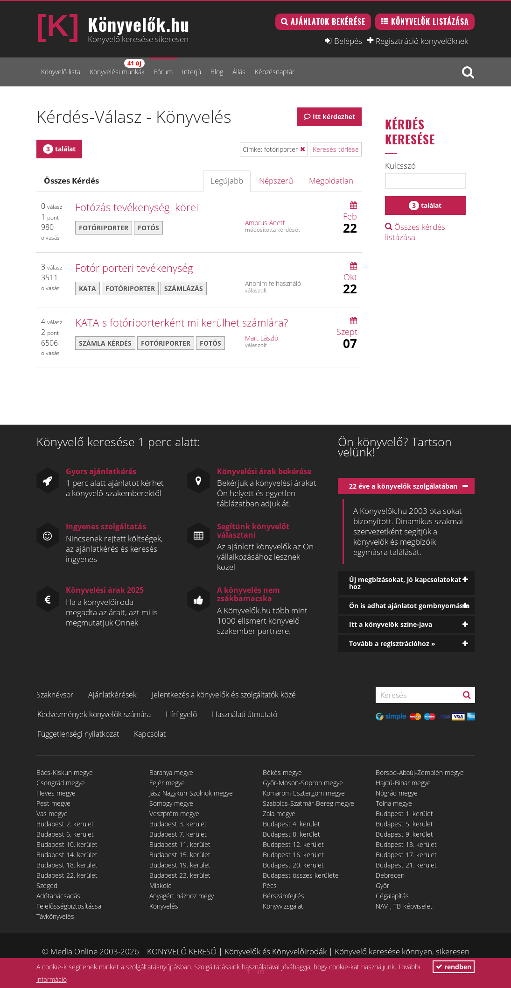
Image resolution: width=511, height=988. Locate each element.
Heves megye (56, 793)
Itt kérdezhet (334, 116)
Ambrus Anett (265, 222)
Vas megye (52, 813)
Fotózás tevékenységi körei (136, 207)
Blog (216, 71)
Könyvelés (163, 906)
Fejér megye (167, 782)
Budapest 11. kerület (179, 844)
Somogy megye (171, 803)
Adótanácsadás (58, 895)
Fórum (163, 71)
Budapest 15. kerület (179, 854)
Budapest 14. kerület (67, 854)
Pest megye (53, 803)
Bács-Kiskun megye (64, 772)
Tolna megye (394, 803)
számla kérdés (105, 343)
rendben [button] (453, 966)
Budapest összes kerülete (301, 875)
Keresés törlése (336, 149)
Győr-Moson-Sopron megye (303, 782)
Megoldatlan (331, 180)
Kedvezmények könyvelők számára (94, 714)
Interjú (191, 71)
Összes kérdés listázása (415, 231)
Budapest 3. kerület (178, 823)
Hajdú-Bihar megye (403, 782)
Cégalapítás (392, 895)
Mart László (261, 338)
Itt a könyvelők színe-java (390, 624)
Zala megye (279, 813)
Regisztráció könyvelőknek (422, 40)
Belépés (348, 40)
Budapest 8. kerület (291, 834)
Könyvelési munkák (117, 67)
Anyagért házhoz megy (181, 895)
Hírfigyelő (181, 714)
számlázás (183, 288)
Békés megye (282, 772)
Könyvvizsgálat (283, 906)
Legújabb (226, 180)
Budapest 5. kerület (404, 823)
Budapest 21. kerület (406, 864)
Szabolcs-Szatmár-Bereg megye (308, 803)
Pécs (270, 885)
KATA (87, 288)
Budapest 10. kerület (67, 844)
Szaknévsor (54, 694)
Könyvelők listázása (430, 21)
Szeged (46, 885)
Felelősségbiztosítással (69, 906)
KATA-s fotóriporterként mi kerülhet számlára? (181, 322)
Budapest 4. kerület (291, 823)
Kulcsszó (400, 166)
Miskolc (160, 885)
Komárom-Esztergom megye (304, 793)
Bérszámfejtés (283, 895)
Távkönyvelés (55, 916)
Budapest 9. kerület (404, 834)
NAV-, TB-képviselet (404, 906)
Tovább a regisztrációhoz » (392, 643)
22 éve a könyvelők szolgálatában (403, 486)
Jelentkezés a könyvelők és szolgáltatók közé (224, 694)
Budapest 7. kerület (178, 834)
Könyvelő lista (60, 71)
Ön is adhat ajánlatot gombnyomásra (409, 605)
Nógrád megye (397, 793)
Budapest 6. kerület (65, 834)
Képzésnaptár (274, 71)
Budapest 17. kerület (406, 854)
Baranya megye (171, 772)
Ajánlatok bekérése (328, 21)
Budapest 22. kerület (67, 875)
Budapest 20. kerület (293, 864)
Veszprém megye (174, 813)
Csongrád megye (60, 782)
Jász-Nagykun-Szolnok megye (191, 793)
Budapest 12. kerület (293, 844)
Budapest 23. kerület (179, 875)
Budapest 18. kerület (67, 864)
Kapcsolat (150, 734)
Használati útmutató (244, 714)
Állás (238, 71)
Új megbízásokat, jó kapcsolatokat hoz (405, 583)
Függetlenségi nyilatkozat (78, 734)
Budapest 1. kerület (404, 813)
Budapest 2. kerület (65, 823)
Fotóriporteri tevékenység (134, 268)
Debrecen (390, 875)
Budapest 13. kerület (406, 844)
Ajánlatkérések (112, 694)
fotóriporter (103, 227)
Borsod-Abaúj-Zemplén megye (420, 772)
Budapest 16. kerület (293, 854)
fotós (148, 227)
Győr (382, 885)
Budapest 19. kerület (179, 864)
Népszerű (276, 180)
